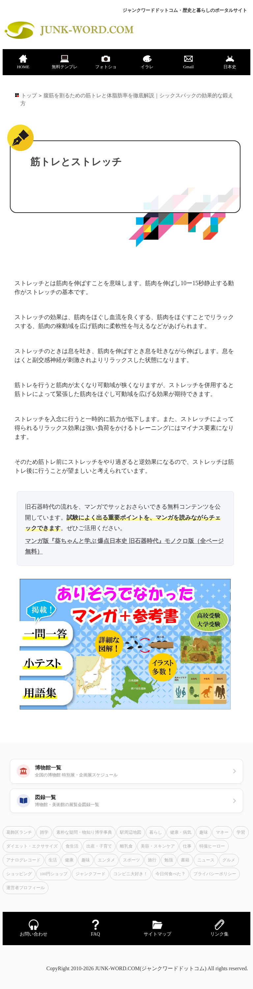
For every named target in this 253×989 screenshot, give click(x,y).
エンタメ (106, 860)
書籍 (185, 860)
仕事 (187, 846)
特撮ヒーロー (212, 846)
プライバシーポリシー (214, 874)
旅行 (152, 860)
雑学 (44, 832)
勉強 (168, 860)
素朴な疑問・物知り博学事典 (84, 832)
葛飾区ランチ (19, 832)
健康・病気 (180, 832)
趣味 (203, 832)
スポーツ (131, 860)
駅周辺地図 (130, 832)
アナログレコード (23, 860)
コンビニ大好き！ (130, 874)
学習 (241, 832)
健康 (69, 860)
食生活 (72, 846)
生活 (52, 860)
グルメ (228, 860)
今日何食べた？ (170, 874)
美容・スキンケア (158, 846)
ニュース (205, 860)
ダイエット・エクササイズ (32, 846)
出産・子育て (99, 846)
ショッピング (19, 874)
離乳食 (126, 846)
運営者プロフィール (25, 887)
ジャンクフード (90, 874)
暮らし (155, 832)
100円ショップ (54, 874)
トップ (29, 95)
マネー (222, 832)
